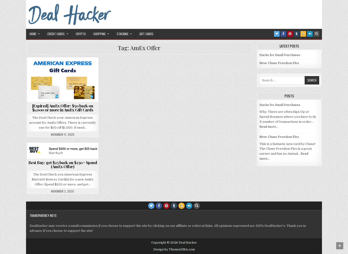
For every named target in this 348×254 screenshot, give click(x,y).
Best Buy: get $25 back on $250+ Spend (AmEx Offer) (62, 164)
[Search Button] (316, 34)
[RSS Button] (303, 34)
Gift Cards (146, 33)
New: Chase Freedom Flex (279, 63)
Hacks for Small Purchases (279, 55)
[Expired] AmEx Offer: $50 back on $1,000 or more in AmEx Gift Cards (62, 107)
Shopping (99, 33)
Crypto (81, 33)
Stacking (122, 33)
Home (33, 33)
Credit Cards (56, 33)
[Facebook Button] (283, 34)
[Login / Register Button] (310, 34)
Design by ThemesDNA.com (174, 249)
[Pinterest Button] (290, 34)
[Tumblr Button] (296, 34)
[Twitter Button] (277, 34)
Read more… (268, 126)
